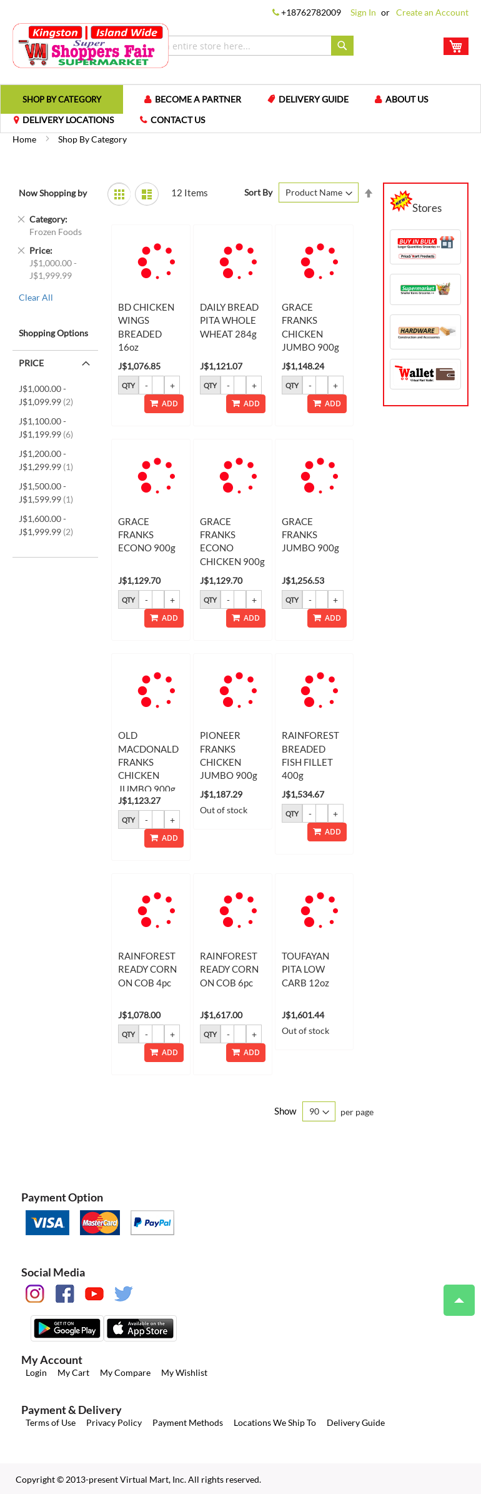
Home (25, 139)
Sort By (258, 192)
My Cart (73, 1372)
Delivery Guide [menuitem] (314, 99)
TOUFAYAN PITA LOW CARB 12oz (305, 969)
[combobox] (244, 46)
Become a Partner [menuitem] (198, 99)
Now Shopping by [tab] (53, 193)
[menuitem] (62, 99)
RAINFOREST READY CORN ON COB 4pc (147, 969)
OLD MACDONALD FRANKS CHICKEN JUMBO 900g (148, 762)
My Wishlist (184, 1372)
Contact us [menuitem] (178, 119)
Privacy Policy (114, 1422)
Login (36, 1372)
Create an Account (432, 12)
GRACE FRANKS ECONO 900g (147, 535)
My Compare (125, 1372)
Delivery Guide (356, 1422)
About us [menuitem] (406, 99)
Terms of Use (51, 1422)
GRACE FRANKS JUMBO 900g (310, 535)
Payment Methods (187, 1422)
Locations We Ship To (275, 1422)
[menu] (240, 109)
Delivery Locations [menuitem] (68, 119)
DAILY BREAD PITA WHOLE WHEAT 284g (229, 320)
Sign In (363, 12)
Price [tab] (31, 363)
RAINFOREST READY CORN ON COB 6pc (229, 969)
